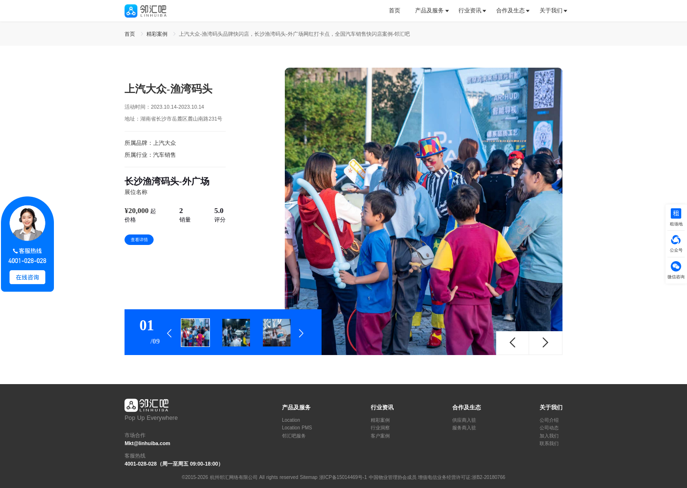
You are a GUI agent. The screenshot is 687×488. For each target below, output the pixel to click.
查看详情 (139, 239)
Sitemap (309, 477)
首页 (394, 10)
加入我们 (549, 436)
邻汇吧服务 (294, 436)
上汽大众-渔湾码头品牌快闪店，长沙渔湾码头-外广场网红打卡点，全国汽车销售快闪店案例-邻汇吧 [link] (294, 34)
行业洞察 (380, 428)
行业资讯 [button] (469, 10)
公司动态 (549, 428)
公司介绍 (549, 420)
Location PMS (297, 428)
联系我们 (549, 443)
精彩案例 (380, 420)
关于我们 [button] (551, 10)
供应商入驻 (464, 420)
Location (291, 420)
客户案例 (380, 436)
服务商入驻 (464, 428)
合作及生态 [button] (510, 10)
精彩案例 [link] (157, 34)
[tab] (398, 10)
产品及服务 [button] (429, 10)
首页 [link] (131, 34)
